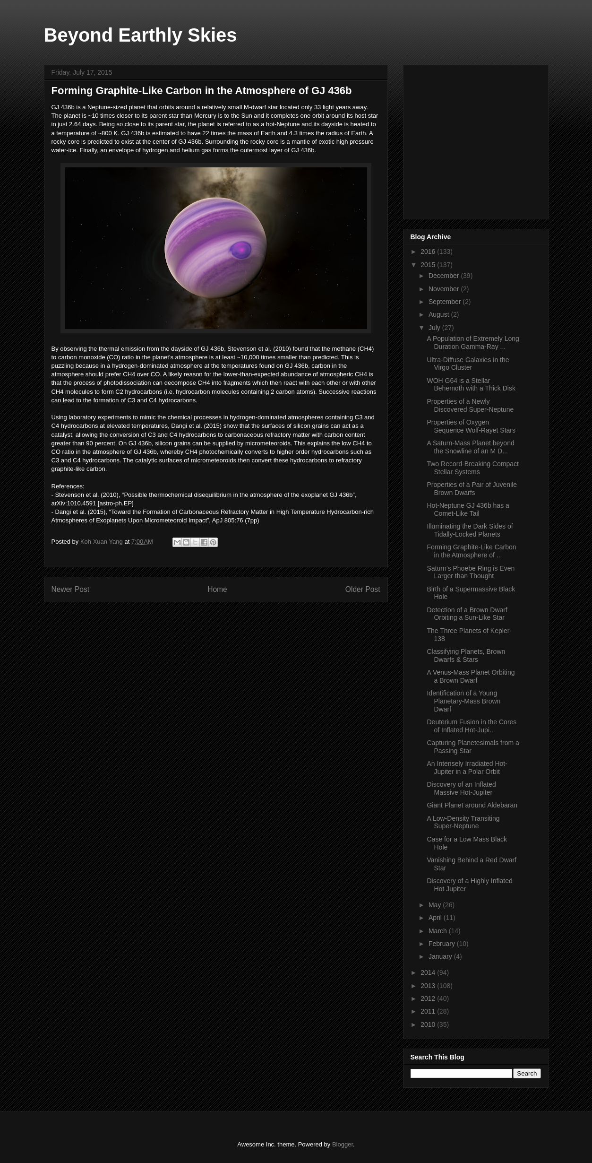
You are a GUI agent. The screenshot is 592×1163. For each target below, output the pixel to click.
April (436, 917)
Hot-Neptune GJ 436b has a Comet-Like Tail (468, 509)
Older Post (362, 589)
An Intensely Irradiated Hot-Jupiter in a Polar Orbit (467, 767)
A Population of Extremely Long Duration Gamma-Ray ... (473, 342)
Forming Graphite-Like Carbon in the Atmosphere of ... (471, 551)
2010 (428, 1024)
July (435, 327)
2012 (428, 998)
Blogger (342, 1144)
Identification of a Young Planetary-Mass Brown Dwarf (463, 701)
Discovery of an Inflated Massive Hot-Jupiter (461, 788)
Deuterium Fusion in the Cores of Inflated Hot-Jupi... (471, 726)
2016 (428, 251)
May (436, 905)
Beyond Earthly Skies (140, 35)
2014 (428, 972)
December (445, 275)
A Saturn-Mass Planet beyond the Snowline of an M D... (470, 447)
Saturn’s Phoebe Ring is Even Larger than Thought (471, 572)
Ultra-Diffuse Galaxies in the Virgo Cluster (468, 364)
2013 (428, 985)
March (439, 931)
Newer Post (70, 589)
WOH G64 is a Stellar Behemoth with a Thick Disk (471, 384)
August (440, 314)
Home (217, 589)
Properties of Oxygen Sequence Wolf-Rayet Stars (471, 426)
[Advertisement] (481, 139)
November (445, 289)
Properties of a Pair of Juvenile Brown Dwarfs (472, 488)
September (446, 301)
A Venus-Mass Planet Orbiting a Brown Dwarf (471, 676)
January (441, 956)
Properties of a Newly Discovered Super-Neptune (470, 405)
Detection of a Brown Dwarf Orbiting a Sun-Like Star (467, 614)
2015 (428, 265)
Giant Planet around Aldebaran (472, 805)
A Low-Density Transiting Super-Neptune (463, 822)
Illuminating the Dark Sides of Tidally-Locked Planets (470, 530)
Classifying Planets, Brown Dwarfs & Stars (466, 655)
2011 (428, 1011)
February (443, 943)
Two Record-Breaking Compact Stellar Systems (473, 468)
